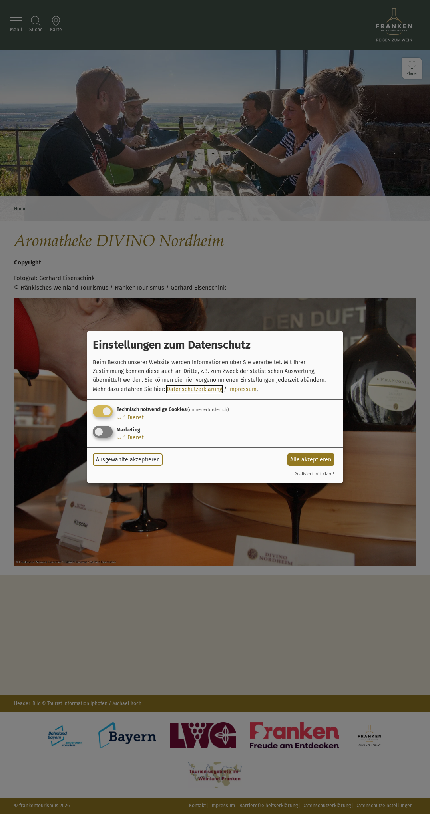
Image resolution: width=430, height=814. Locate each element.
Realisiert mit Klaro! (314, 473)
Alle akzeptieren (310, 459)
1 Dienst (130, 417)
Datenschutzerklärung (194, 389)
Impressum (242, 389)
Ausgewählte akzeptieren (128, 459)
